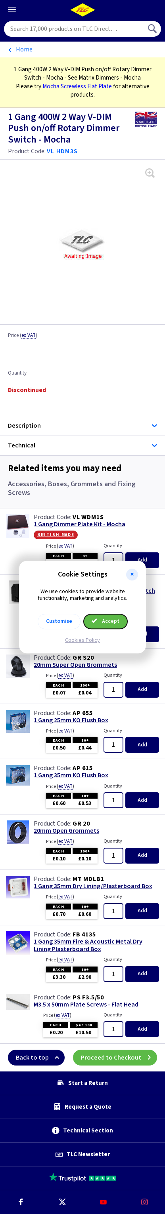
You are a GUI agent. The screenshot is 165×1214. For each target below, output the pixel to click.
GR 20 (81, 823)
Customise (59, 621)
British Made (55, 534)
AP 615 (83, 768)
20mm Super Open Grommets (75, 665)
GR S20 (83, 657)
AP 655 (83, 713)
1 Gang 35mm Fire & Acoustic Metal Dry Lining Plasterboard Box (88, 945)
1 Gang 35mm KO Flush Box (71, 775)
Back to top (40, 1058)
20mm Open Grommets (66, 831)
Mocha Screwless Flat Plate (77, 86)
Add (142, 560)
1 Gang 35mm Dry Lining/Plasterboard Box (93, 886)
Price (22, 336)
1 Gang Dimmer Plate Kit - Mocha (79, 524)
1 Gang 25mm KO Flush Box (71, 720)
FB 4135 (84, 934)
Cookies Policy (82, 640)
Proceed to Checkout (119, 1058)
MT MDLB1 (88, 879)
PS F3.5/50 (88, 997)
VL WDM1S (88, 517)
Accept (105, 621)
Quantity (17, 373)
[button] (132, 574)
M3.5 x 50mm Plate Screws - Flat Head (86, 1004)
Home (24, 49)
